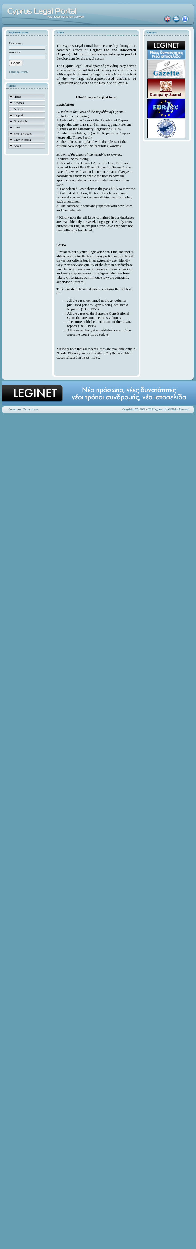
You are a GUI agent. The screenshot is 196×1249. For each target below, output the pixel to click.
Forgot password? (18, 71)
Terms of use (30, 409)
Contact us (14, 409)
